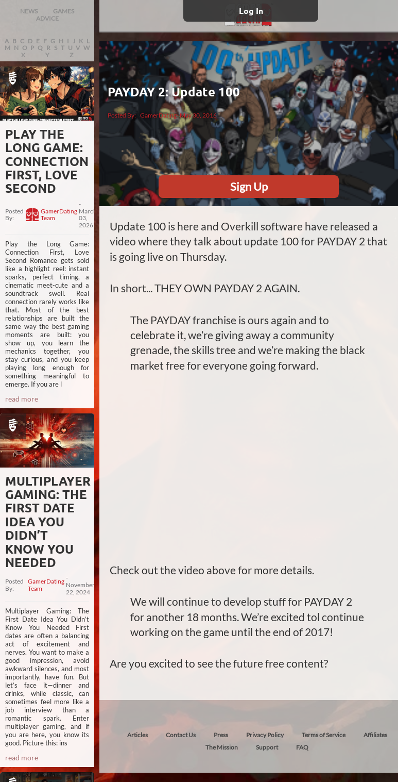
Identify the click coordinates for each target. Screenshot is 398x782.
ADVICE (47, 18)
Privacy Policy (265, 735)
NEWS (29, 11)
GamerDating (158, 115)
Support (267, 747)
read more (21, 398)
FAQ (302, 747)
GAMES (63, 11)
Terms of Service (323, 735)
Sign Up (249, 186)
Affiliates (375, 735)
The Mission (221, 747)
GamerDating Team (59, 215)
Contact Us (181, 735)
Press (221, 735)
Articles (137, 735)
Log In (251, 10)
